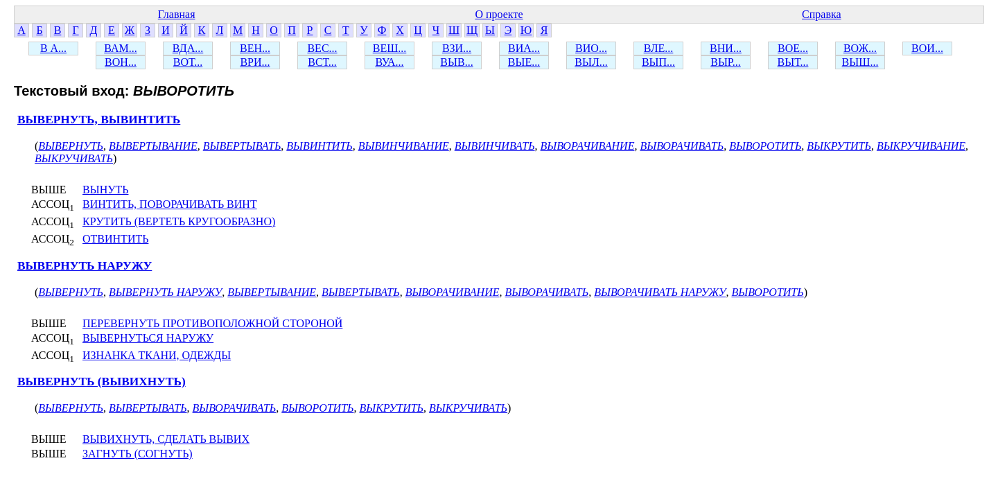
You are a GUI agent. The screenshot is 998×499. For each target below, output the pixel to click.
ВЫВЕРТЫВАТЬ (242, 146)
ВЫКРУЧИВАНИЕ (921, 146)
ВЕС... (322, 48)
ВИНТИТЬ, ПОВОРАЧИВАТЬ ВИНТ (169, 204)
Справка (821, 14)
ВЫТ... (793, 62)
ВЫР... (725, 62)
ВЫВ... (456, 62)
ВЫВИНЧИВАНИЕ (403, 146)
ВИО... (591, 48)
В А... (53, 48)
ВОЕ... (793, 48)
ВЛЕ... (659, 48)
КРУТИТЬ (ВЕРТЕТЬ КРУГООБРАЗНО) (178, 221)
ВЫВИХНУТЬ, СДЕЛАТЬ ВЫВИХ (166, 439)
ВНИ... (726, 48)
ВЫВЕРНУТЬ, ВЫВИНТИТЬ (98, 119)
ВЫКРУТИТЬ (839, 146)
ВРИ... (255, 62)
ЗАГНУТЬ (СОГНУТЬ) (137, 453)
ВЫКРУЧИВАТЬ (74, 158)
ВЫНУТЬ (105, 189)
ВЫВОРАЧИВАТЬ (682, 146)
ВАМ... (120, 48)
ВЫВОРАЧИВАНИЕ (588, 146)
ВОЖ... (860, 48)
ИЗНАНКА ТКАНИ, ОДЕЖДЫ (156, 355)
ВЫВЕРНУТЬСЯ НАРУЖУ (147, 338)
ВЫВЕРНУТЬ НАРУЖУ (84, 265)
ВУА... (389, 62)
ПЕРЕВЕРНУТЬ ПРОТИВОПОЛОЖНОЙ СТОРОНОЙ (212, 323)
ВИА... (524, 48)
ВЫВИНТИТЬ (319, 146)
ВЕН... (255, 48)
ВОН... (121, 62)
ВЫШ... (860, 62)
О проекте (499, 14)
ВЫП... (658, 62)
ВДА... (188, 48)
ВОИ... (927, 48)
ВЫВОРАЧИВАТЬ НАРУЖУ (660, 292)
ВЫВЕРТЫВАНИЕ (153, 146)
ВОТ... (187, 62)
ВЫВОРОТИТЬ (765, 146)
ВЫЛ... (591, 62)
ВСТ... (322, 62)
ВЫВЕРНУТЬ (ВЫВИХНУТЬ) (101, 381)
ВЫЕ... (524, 62)
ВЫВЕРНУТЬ (70, 146)
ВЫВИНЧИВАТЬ (495, 146)
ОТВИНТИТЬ (115, 239)
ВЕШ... (390, 48)
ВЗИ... (456, 48)
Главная (176, 14)
